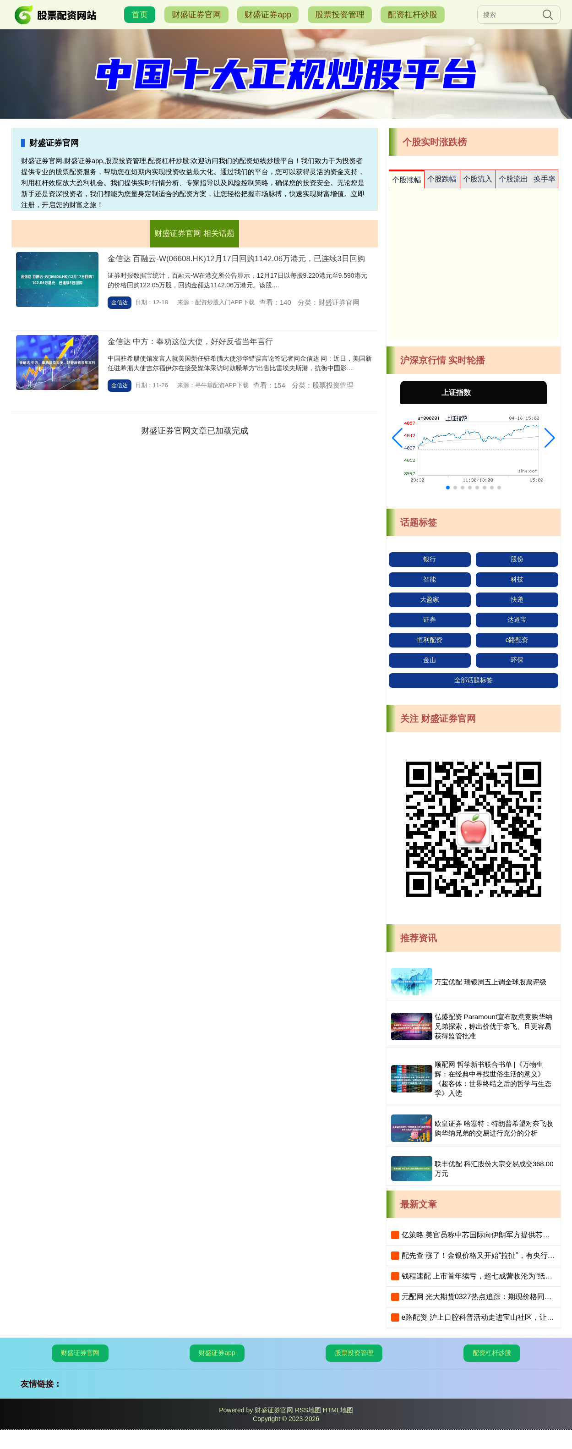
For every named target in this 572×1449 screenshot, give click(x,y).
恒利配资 (429, 639)
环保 (517, 660)
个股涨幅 (406, 180)
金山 (429, 660)
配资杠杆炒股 (412, 14)
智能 (429, 579)
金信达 (119, 302)
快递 (517, 599)
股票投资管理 (340, 14)
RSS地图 (308, 1410)
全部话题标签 (473, 680)
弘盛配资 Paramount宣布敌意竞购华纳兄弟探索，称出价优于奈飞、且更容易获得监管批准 (494, 1026)
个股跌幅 (442, 179)
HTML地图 (338, 1410)
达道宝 (517, 619)
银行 (429, 559)
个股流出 (513, 179)
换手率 (545, 179)
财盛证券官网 (196, 14)
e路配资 (517, 639)
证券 (429, 619)
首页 (139, 14)
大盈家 (429, 599)
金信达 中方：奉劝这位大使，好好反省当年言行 (190, 341)
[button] (397, 438)
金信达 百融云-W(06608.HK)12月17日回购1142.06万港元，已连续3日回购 (236, 258)
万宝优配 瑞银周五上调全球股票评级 (490, 982)
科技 (517, 579)
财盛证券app (268, 14)
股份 (517, 559)
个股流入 (477, 179)
